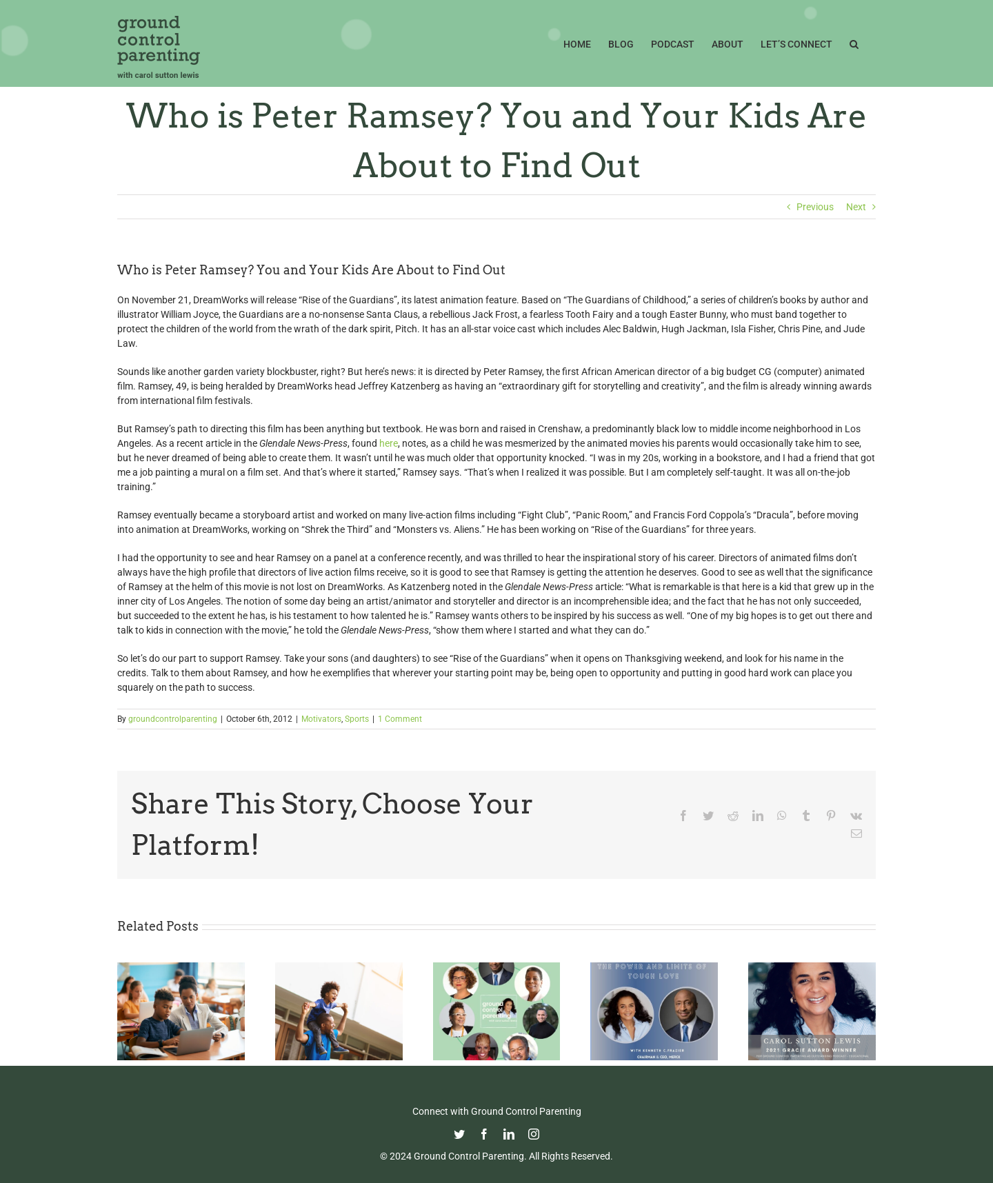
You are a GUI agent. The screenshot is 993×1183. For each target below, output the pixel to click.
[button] (854, 43)
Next (856, 206)
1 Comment (400, 719)
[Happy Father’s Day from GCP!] (339, 967)
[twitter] (459, 1134)
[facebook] (484, 1134)
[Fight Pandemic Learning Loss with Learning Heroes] (181, 967)
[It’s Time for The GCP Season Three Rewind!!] (497, 967)
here (388, 443)
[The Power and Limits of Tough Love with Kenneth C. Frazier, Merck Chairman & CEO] (654, 967)
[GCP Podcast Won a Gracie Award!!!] (812, 967)
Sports (357, 719)
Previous (815, 206)
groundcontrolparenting (172, 719)
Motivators (321, 719)
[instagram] (533, 1134)
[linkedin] (508, 1134)
